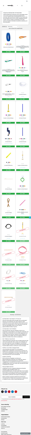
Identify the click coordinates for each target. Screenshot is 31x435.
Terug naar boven (25, 433)
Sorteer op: (4, 26)
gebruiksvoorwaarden (16, 399)
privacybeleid (4, 400)
